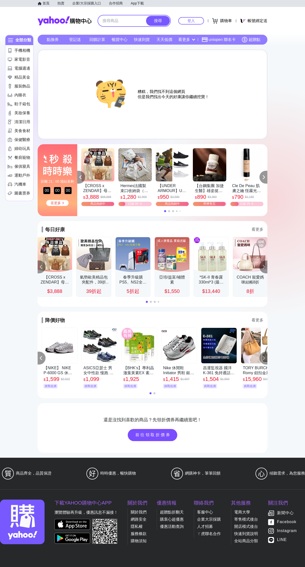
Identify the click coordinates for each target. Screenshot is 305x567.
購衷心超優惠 (172, 519)
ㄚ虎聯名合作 (209, 534)
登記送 (75, 39)
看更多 (186, 39)
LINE (282, 540)
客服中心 (205, 512)
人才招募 (205, 526)
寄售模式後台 (246, 519)
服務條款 (139, 534)
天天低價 (164, 39)
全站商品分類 (246, 541)
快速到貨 (142, 39)
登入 (191, 21)
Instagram (287, 531)
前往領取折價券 (153, 435)
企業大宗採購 (209, 519)
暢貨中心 (119, 39)
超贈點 (251, 40)
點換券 (53, 39)
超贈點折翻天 (172, 512)
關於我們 (139, 512)
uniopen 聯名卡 (219, 40)
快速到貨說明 (246, 534)
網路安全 (139, 519)
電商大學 (242, 512)
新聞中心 (285, 513)
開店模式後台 (246, 526)
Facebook (286, 522)
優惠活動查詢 (172, 526)
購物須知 (139, 541)
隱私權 (137, 526)
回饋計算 (97, 39)
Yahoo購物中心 (65, 21)
